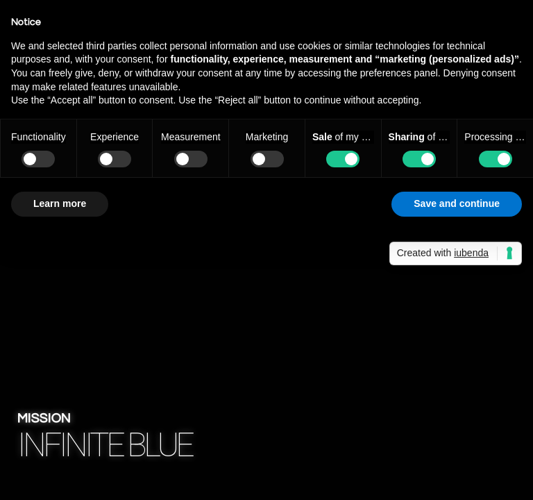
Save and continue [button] (457, 203)
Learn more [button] (59, 203)
